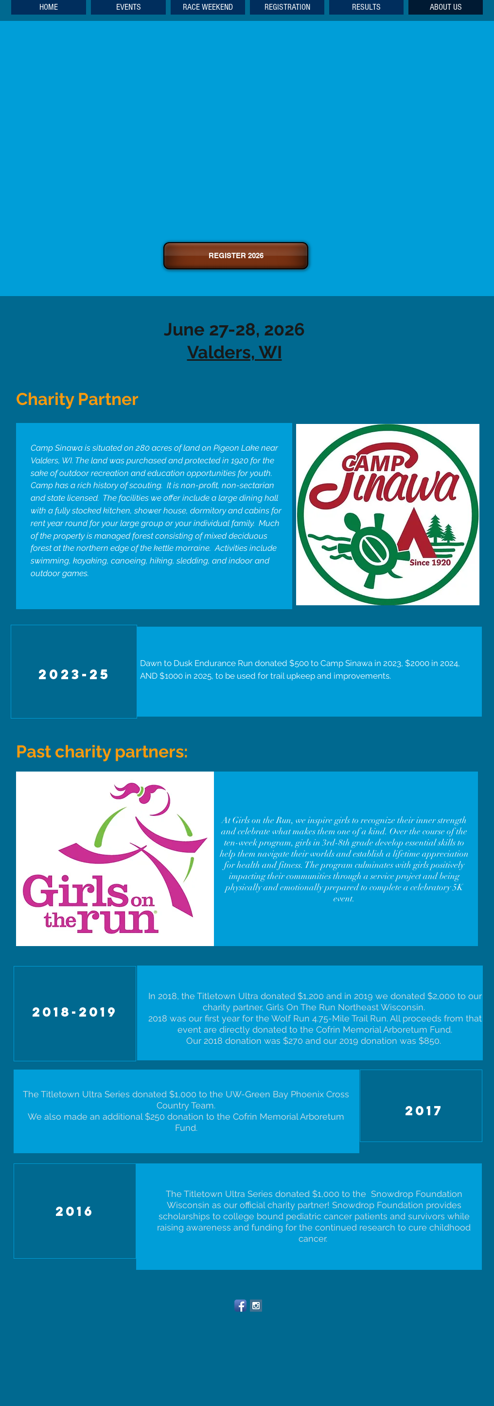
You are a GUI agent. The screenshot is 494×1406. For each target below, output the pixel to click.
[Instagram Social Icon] (256, 1306)
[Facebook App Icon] (240, 1306)
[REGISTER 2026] (235, 255)
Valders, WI (234, 352)
